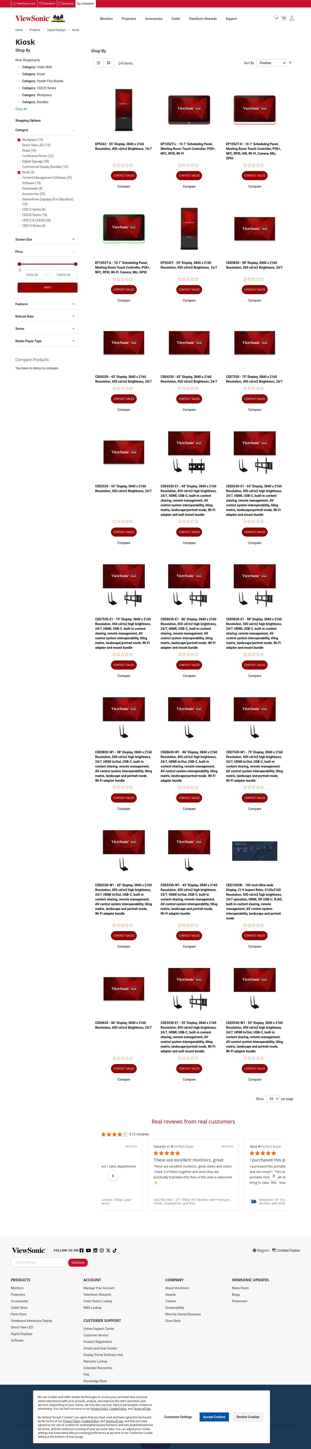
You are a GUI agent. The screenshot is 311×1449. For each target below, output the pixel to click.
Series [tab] (19, 329)
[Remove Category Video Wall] (19, 67)
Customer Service (95, 1335)
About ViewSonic (177, 1288)
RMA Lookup (92, 1308)
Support (231, 19)
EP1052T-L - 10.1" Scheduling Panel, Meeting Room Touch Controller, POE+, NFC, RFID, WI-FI (188, 149)
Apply (47, 287)
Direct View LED (22, 1327)
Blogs (236, 1295)
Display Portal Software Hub (103, 1355)
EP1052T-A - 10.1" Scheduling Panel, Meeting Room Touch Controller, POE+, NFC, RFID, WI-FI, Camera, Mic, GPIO (122, 267)
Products (35, 30)
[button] (123, 186)
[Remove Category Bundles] (19, 102)
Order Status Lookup (97, 1301)
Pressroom (239, 1301)
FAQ (86, 1375)
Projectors (129, 19)
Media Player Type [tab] (28, 341)
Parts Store (19, 1314)
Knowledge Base (95, 1381)
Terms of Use (142, 1409)
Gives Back (173, 1321)
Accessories (154, 19)
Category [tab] (21, 130)
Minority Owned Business (183, 1314)
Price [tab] (19, 252)
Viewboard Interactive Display (31, 1321)
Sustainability (174, 1308)
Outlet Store (19, 1308)
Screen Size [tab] (23, 239)
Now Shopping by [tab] (27, 60)
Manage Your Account (99, 1288)
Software (17, 1340)
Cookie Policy (117, 1409)
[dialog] (155, 1417)
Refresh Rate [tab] (24, 316)
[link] (193, 1201)
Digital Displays (56, 30)
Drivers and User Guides (100, 1348)
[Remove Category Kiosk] (19, 74)
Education (49, 3)
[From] (32, 274)
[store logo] (40, 18)
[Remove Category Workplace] (19, 95)
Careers (170, 1301)
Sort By (249, 63)
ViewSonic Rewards (203, 19)
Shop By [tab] (98, 51)
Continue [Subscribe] (78, 1263)
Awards (170, 1295)
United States (286, 1250)
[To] (63, 274)
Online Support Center (98, 1329)
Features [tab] (21, 304)
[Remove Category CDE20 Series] (19, 88)
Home (19, 30)
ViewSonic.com (26, 3)
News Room (240, 1288)
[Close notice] (264, 1417)
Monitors (106, 19)
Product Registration (97, 1342)
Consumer (87, 3)
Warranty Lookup (95, 1361)
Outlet (176, 19)
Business (68, 3)
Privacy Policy (99, 1409)
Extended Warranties (97, 1368)
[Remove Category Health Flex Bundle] (19, 81)
